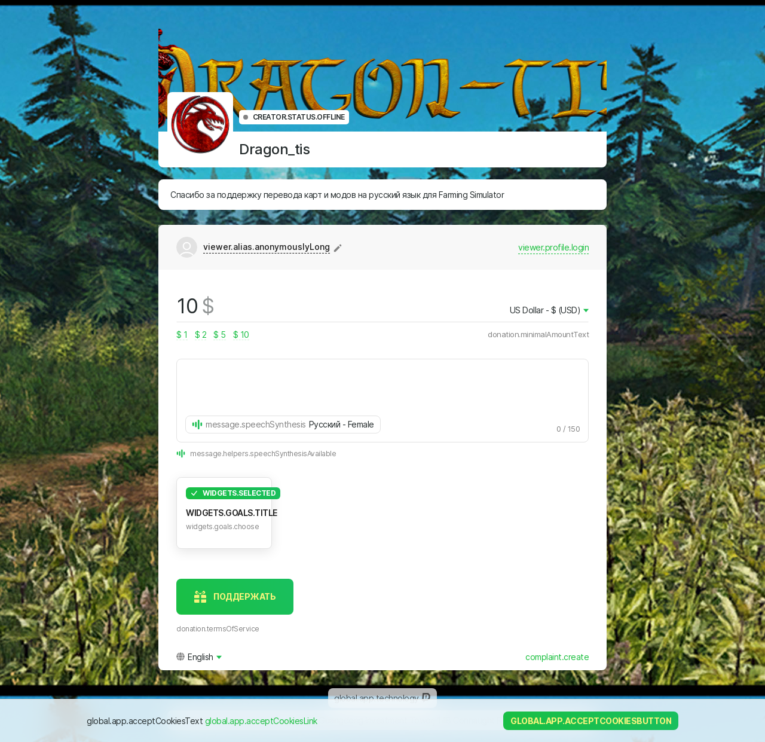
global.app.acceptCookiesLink (261, 721)
